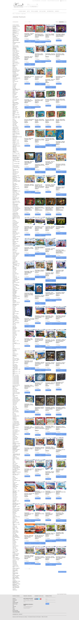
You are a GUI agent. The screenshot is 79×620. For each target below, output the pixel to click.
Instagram (35, 599)
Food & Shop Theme (15, 396)
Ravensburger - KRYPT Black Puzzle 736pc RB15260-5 (60, 383)
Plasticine (14, 513)
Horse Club (15, 335)
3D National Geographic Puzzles (16, 180)
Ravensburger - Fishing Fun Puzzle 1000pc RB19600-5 (39, 270)
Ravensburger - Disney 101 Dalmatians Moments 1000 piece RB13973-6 (39, 448)
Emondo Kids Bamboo (15, 65)
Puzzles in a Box (16, 226)
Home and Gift (15, 81)
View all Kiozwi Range (16, 611)
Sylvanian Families (16, 385)
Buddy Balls (15, 527)
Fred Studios (15, 52)
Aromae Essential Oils (16, 63)
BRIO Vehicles (15, 108)
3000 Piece (15, 150)
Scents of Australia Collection (16, 30)
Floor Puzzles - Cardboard (15, 224)
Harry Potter (15, 451)
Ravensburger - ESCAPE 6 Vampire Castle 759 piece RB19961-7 (39, 408)
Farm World (15, 334)
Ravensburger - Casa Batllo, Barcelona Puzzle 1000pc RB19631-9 (40, 296)
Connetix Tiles (15, 437)
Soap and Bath (15, 45)
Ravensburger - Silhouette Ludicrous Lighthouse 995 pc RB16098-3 (40, 165)
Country (14, 271)
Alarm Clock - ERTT (16, 116)
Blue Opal (14, 183)
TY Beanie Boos (16, 421)
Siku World (15, 364)
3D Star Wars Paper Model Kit (16, 178)
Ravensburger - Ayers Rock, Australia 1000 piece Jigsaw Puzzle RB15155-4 (40, 316)
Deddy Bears (15, 438)
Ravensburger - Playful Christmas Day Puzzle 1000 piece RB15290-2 (50, 427)
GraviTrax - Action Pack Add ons (16, 474)
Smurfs (14, 336)
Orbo (13, 440)
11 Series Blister (16, 378)
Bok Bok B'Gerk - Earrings (16, 71)
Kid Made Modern (16, 510)
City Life (14, 270)
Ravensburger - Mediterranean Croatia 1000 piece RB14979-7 (50, 492)
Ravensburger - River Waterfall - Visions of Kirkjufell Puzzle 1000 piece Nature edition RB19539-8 (39, 186)
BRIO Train (15, 107)
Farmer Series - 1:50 (16, 361)
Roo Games (15, 488)
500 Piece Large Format (16, 140)
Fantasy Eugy (15, 122)
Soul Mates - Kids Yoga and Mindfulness (16, 491)
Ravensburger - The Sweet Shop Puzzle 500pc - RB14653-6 (60, 77)
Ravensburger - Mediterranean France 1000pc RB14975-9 (49, 513)
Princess (14, 310)
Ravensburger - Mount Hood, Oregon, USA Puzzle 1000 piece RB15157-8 (61, 316)
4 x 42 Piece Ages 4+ (16, 153)
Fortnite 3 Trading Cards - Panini (16, 568)
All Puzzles (15, 221)
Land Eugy (15, 123)
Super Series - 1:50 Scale (16, 370)
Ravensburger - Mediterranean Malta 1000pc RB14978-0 (61, 492)
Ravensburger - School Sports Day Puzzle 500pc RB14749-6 (60, 54)
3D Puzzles (15, 137)
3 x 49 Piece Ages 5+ (16, 168)
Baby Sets (15, 388)
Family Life (15, 390)
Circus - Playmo (16, 254)
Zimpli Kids (15, 482)
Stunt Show (15, 319)
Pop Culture (42, 11)
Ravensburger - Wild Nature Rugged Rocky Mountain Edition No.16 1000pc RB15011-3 (50, 228)
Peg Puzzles (15, 225)
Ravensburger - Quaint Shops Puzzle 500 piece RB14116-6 (39, 54)
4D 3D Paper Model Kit (16, 182)
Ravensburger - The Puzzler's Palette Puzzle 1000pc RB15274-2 (28, 100)
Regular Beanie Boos (16, 428)
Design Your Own (16, 197)
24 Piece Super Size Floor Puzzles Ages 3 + (16, 159)
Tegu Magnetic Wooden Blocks (15, 536)
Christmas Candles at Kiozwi (16, 26)
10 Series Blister (16, 377)
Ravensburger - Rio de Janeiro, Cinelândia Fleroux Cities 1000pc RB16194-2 (39, 35)
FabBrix (14, 483)
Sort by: (57, 21)
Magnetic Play (15, 214)
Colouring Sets (15, 410)
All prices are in (34, 6)
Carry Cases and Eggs (16, 266)
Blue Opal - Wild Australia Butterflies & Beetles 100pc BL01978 (60, 120)
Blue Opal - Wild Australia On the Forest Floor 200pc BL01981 (29, 120)
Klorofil (14, 514)
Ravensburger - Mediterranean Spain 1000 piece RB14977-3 (29, 513)
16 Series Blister (16, 382)
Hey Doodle (15, 436)
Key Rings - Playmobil (15, 293)
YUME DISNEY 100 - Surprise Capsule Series (16, 455)
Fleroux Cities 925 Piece (16, 134)
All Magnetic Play (16, 215)
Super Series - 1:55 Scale (16, 371)
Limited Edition (15, 398)
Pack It (14, 95)
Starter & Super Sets (16, 314)
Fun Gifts (14, 444)
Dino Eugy (15, 121)
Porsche (14, 308)
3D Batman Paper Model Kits (16, 176)
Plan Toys (14, 495)
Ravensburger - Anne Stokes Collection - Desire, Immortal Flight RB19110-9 (29, 319)
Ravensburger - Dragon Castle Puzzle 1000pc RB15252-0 (60, 271)
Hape (14, 489)
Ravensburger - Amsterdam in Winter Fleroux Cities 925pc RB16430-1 (29, 34)
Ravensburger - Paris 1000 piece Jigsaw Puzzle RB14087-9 (29, 470)
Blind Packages (16, 389)
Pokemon (14, 560)
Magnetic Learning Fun (16, 218)
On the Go (15, 211)
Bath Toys (14, 409)
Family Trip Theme (16, 392)
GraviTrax (14, 464)
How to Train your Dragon (16, 289)
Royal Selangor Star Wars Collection (15, 76)
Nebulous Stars (15, 532)
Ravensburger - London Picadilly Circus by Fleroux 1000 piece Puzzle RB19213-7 (40, 428)
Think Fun (14, 515)
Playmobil (14, 598)
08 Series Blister (16, 376)
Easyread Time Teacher (15, 111)
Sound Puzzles (15, 227)
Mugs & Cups (15, 92)
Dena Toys (15, 493)
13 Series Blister (16, 379)
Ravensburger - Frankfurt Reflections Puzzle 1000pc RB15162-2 (29, 248)
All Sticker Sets (16, 238)
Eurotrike (14, 541)
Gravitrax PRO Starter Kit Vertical (16, 466)
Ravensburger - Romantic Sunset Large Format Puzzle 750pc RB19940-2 (40, 557)
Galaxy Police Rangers (15, 281)
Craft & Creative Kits (16, 412)
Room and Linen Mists (16, 34)
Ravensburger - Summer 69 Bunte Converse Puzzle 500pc (50, 80)
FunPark (14, 257)
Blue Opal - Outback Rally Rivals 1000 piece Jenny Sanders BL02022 (28, 536)
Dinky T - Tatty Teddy (15, 528)
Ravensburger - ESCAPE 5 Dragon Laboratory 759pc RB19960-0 (50, 363)
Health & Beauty (16, 57)
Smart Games (15, 429)
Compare (37, 39)
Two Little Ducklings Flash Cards (16, 501)
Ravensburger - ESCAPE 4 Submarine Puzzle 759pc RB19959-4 (60, 363)
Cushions (14, 84)
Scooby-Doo (15, 315)
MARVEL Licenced (16, 424)
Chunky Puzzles (16, 222)
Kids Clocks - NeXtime (15, 512)
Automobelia (15, 79)
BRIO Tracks (15, 106)
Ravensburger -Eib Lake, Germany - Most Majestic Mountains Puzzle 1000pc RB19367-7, (28, 294)
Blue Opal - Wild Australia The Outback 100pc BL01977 (28, 139)
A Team (14, 259)
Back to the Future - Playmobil (16, 264)
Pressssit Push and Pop (16, 481)
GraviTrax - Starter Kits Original (16, 470)
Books (14, 60)
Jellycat (14, 462)
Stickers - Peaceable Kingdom (16, 443)
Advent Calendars (16, 253)
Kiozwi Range (22, 11)
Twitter (39, 599)
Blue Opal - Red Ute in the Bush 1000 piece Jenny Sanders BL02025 (39, 536)
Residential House (16, 400)
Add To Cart (48, 41)
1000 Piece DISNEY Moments (16, 146)
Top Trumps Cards (16, 56)
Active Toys (15, 407)
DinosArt (14, 479)
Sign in (49, 0)
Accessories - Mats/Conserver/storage (16, 136)
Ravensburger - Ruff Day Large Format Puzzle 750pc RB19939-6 (50, 557)
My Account (44, 0)
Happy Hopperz (15, 531)
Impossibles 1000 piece (16, 189)
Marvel (14, 452)
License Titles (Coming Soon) (15, 213)
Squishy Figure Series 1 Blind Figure (15, 555)
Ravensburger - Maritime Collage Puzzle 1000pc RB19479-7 (49, 273)
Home (13, 13)
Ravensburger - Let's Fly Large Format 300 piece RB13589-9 (28, 361)
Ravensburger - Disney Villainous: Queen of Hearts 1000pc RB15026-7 (29, 208)
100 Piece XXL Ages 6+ (15, 170)
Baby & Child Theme (15, 386)
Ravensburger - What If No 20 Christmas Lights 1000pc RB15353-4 (60, 165)
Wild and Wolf (15, 96)
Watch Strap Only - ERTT (16, 115)
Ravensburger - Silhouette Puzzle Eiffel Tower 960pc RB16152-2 (60, 142)
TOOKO (14, 435)
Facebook (37, 599)
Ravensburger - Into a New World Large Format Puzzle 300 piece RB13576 (50, 340)
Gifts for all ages (16, 53)
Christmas (14, 73)
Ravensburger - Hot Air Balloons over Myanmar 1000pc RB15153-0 (49, 316)
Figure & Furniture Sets (16, 394)
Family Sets (15, 391)
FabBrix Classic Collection (16, 485)
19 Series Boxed (16, 383)
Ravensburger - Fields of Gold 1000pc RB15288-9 (60, 227)
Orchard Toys (15, 247)
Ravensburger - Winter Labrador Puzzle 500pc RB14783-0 (60, 533)
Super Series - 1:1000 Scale (15, 366)
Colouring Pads (15, 207)
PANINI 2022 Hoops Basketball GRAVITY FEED (16, 582)
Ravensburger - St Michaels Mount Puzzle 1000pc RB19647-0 (50, 249)
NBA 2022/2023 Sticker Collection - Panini (16, 578)
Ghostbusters (15, 284)
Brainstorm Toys (16, 509)
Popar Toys (15, 192)
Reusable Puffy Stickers (15, 199)
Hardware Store (16, 74)
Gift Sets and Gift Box (16, 283)
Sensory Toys (15, 496)
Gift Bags (14, 88)
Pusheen (14, 533)
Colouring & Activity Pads (16, 202)
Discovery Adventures (15, 350)
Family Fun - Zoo (16, 277)
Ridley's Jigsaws (16, 193)
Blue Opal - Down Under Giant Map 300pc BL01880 (50, 139)
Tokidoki (14, 588)
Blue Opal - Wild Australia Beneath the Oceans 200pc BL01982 (60, 100)
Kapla (14, 476)
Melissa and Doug (16, 194)
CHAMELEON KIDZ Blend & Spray (16, 446)
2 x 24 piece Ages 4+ (16, 164)
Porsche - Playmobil (14, 301)
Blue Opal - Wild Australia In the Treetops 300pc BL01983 (50, 100)
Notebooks (15, 93)
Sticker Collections (16, 245)
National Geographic (15, 355)
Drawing (14, 413)
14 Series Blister (16, 380)
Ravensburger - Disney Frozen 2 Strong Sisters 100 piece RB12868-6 (60, 251)
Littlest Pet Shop (16, 559)
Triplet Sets (15, 402)
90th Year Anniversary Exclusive (15, 328)
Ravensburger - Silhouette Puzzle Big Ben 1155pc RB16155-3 (60, 188)
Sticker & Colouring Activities (16, 237)
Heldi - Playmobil (16, 285)
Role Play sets (15, 228)
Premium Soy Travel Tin (15, 28)
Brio (13, 101)
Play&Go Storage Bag (16, 522)
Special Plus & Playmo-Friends (16, 317)
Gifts (28, 11)
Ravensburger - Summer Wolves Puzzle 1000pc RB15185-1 (39, 100)
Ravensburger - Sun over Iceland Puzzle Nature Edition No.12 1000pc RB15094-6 (28, 228)
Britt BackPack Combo (15, 540)
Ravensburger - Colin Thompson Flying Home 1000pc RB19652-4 (60, 513)
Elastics (14, 543)
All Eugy (14, 120)
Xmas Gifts (15, 97)
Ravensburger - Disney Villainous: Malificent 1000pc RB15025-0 (40, 208)
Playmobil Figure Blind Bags (16, 304)
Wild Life (14, 324)
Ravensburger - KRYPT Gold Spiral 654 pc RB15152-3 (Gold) (50, 383)
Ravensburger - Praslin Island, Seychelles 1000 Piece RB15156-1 (28, 339)
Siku (13, 357)
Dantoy (14, 517)
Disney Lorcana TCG (16, 566)
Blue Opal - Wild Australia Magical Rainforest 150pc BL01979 (49, 120)
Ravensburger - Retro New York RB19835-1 (60, 450)
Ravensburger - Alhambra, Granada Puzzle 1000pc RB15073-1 (60, 293)
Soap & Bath (15, 37)
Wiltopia (14, 258)
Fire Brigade (15, 278)
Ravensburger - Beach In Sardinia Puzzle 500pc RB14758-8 (28, 57)
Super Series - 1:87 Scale (16, 373)
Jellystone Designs (16, 508)
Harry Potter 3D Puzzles (16, 187)
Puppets (14, 235)
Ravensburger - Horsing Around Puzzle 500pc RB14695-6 (39, 77)
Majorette (14, 521)
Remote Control (16, 434)
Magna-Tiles (15, 109)
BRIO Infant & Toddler (15, 105)
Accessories (15, 260)
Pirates (14, 309)
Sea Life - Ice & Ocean (16, 341)
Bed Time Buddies (16, 537)
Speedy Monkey (16, 441)
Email (46, 601)
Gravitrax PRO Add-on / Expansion (16, 468)
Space (14, 312)
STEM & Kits (15, 530)
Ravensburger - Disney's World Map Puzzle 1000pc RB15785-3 (28, 405)
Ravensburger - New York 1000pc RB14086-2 (39, 469)
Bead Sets (15, 196)
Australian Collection (15, 48)
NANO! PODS (15, 450)
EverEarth (14, 542)
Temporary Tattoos (16, 246)
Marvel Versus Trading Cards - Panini (16, 573)
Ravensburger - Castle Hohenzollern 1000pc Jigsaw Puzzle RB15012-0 (29, 427)
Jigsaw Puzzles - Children (16, 151)
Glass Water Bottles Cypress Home (16, 89)
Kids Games (15, 494)
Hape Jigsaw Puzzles (15, 185)
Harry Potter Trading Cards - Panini (16, 571)
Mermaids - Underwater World (16, 296)
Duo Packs (15, 272)
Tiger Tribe (15, 406)
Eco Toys (14, 414)
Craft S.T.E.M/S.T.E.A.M (16, 348)
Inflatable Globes (16, 415)
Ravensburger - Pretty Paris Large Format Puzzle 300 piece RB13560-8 (39, 363)
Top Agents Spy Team (16, 321)
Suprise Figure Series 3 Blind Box (16, 558)
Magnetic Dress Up (16, 216)
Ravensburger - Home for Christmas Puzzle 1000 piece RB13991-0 (61, 427)
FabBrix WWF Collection (15, 487)
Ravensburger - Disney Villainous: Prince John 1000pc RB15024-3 (49, 208)
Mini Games (15, 250)
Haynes (14, 91)
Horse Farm (15, 287)
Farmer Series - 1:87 (16, 363)
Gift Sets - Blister (16, 359)
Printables (15, 94)
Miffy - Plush (15, 463)
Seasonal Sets (15, 401)
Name (46, 599)
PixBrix (14, 461)
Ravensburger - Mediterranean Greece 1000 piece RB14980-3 (40, 492)
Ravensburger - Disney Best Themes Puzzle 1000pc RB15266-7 (29, 448)
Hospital (14, 286)
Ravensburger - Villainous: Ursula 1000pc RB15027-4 (60, 34)
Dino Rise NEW (15, 273)
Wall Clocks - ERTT (16, 117)
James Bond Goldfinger (15, 291)
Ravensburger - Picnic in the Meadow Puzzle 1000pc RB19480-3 (50, 534)
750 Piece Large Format (16, 142)
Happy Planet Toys (16, 516)
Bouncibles (15, 100)
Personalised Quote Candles (16, 43)
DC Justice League (16, 330)
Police (14, 307)
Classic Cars (15, 255)
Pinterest (40, 599)
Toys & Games (34, 11)
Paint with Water (16, 209)
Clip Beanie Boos (16, 423)
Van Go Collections (16, 58)
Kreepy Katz (15, 439)
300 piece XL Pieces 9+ (15, 174)
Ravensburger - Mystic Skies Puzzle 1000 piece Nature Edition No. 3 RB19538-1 (50, 185)
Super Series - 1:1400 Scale (15, 368)
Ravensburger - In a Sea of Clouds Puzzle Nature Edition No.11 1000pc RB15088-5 (39, 228)
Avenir (14, 345)
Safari (14, 339)
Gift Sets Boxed (16, 358)
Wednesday (15, 561)
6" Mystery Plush (16, 553)
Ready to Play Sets (16, 399)
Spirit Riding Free (16, 318)
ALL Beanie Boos (16, 422)
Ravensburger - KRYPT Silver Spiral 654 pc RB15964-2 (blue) (39, 383)
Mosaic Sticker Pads (15, 240)
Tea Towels (15, 83)
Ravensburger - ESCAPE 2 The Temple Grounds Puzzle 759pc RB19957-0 (61, 408)
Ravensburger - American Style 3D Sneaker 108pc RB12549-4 (49, 472)
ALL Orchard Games (15, 249)
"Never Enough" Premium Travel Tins (16, 40)
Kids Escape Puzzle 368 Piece (16, 155)
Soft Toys (14, 548)
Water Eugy (15, 125)
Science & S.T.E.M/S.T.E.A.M (16, 343)
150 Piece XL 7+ (16, 171)
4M (13, 344)
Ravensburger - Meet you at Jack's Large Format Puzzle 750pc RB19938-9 (60, 557)
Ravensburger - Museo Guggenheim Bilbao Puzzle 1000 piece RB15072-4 (50, 293)
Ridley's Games (16, 55)
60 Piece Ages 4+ (16, 166)
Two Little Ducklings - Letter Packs (16, 506)
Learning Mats (15, 210)
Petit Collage (15, 478)
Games (14, 66)
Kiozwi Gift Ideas (16, 38)
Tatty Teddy (15, 534)
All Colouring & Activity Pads (15, 204)
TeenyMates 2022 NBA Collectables (16, 587)
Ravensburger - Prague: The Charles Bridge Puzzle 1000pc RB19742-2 (29, 272)
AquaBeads (15, 456)
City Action (15, 269)
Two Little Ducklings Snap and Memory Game (16, 503)
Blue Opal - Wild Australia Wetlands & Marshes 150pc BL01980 (39, 120)
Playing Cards (15, 54)
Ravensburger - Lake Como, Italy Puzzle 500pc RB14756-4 (50, 54)
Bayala (14, 329)
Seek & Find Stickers (15, 244)
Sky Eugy (14, 124)
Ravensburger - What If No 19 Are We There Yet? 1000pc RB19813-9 (50, 162)
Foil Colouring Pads (16, 208)
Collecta (14, 477)
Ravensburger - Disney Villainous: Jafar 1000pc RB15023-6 (60, 208)
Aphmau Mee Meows (15, 552)
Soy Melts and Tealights (15, 36)
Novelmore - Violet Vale (16, 299)
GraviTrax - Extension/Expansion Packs (16, 472)
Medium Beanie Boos (15, 426)
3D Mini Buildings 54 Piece (16, 131)
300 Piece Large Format (16, 129)
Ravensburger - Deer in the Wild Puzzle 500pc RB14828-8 (29, 77)
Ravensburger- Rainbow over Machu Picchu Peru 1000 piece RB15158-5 (39, 339)
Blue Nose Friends (16, 70)
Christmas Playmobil (14, 268)
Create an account (55, 0)
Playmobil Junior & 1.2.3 (16, 302)
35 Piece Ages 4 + (16, 165)
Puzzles (14, 220)
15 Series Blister (16, 381)
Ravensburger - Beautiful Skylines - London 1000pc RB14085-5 (49, 35)
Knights (14, 294)
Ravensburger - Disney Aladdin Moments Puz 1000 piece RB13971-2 (29, 386)
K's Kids (14, 544)
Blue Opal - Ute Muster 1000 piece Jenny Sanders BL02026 (29, 494)
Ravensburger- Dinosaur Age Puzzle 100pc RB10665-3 (40, 247)
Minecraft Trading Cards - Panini (16, 576)
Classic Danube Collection (16, 32)
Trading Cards (15, 565)
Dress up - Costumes (15, 231)
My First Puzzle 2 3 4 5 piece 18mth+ (16, 157)
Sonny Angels (15, 549)
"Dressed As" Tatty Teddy (16, 524)
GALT (14, 351)
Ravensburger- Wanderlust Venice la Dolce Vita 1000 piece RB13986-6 (29, 556)
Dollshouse (15, 256)
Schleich (14, 601)
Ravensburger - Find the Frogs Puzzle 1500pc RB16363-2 (60, 470)
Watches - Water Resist (16, 113)
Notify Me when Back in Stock (29, 41)
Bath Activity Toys (16, 201)
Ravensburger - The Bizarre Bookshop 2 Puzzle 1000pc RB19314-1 (39, 140)
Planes (14, 80)
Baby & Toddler (15, 408)
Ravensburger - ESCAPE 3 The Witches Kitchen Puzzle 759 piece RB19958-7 (50, 408)
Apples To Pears (16, 457)
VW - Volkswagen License (16, 323)
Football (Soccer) (16, 279)
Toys (13, 82)
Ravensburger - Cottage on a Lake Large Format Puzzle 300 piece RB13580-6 (61, 340)
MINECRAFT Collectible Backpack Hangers (16, 448)
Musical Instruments (15, 418)
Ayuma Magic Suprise (15, 262)
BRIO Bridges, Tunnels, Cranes (16, 103)
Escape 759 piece (16, 143)
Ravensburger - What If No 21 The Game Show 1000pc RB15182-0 (29, 185)
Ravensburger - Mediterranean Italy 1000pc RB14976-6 (39, 513)
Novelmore (15, 297)
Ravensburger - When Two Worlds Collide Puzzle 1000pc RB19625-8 (29, 162)
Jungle (14, 338)
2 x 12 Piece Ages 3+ (16, 162)
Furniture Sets (15, 397)
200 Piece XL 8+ (16, 172)
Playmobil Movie (16, 311)
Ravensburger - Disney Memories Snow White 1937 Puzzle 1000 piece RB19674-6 (50, 448)
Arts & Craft (15, 195)
